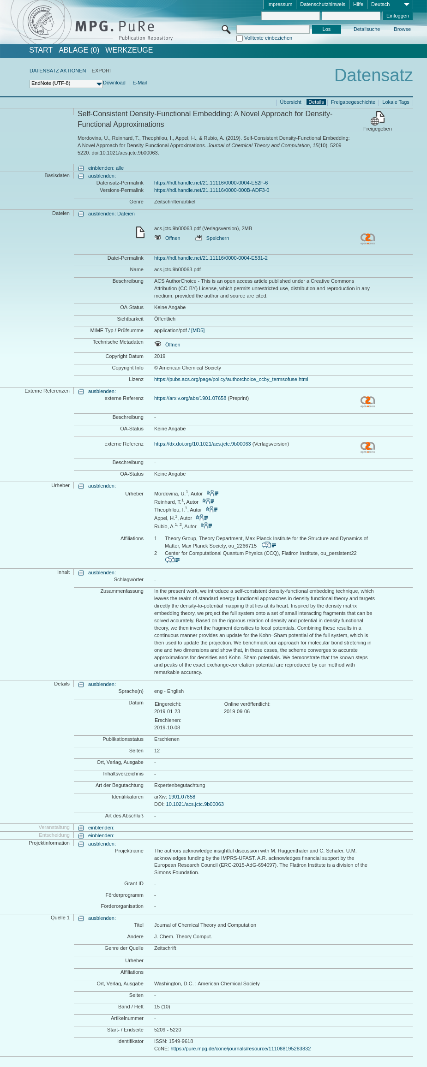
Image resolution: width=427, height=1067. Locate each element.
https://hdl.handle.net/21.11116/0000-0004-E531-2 (211, 258)
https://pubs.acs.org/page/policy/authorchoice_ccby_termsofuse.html (231, 379)
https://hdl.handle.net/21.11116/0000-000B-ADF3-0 (212, 190)
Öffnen (167, 238)
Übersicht (290, 102)
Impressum (279, 4)
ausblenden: (102, 176)
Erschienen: (168, 720)
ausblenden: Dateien (111, 213)
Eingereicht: (168, 704)
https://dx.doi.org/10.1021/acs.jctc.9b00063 (202, 444)
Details (316, 102)
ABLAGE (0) (79, 50)
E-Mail (139, 82)
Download (114, 82)
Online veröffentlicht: (247, 704)
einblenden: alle (106, 168)
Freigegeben (377, 128)
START (41, 50)
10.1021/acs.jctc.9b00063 (195, 804)
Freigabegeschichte (353, 102)
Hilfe (358, 4)
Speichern (212, 238)
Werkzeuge (129, 50)
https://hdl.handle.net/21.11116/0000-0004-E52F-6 (211, 182)
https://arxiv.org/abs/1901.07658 (190, 398)
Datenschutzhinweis (322, 4)
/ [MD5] (196, 330)
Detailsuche (367, 29)
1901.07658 (181, 796)
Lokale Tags (395, 102)
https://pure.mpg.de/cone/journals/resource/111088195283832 (240, 1048)
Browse (402, 29)
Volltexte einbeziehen (268, 38)
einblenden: (101, 827)
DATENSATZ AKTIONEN (58, 70)
